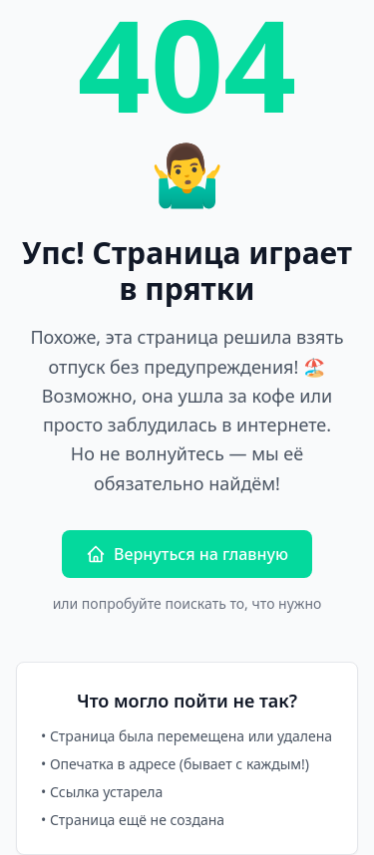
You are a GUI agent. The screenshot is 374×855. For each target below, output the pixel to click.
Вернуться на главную (187, 554)
